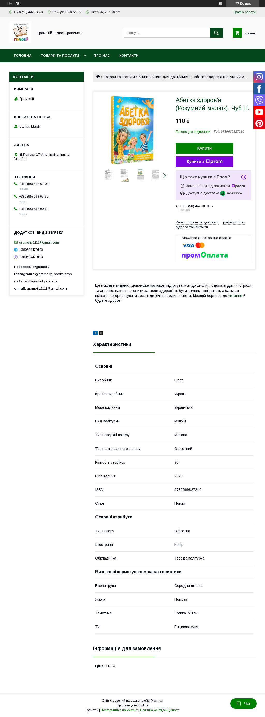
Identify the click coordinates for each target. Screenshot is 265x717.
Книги (143, 77)
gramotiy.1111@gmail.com (39, 242)
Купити (204, 148)
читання (235, 295)
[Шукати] (216, 33)
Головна (22, 55)
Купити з (204, 161)
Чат (244, 703)
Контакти (129, 55)
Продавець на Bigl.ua (132, 705)
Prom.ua (157, 701)
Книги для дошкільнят (171, 77)
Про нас (102, 55)
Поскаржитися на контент (119, 710)
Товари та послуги (60, 55)
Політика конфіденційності (159, 710)
